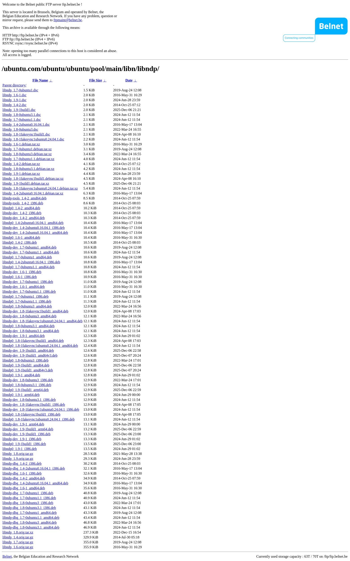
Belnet (7, 556)
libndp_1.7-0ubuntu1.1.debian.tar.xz (28, 159)
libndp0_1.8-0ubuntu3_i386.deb (25, 360)
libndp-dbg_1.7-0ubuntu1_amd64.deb (29, 513)
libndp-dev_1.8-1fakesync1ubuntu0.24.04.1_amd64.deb (42, 321)
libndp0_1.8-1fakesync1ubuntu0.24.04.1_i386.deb (38, 419)
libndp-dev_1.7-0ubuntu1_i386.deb (27, 282)
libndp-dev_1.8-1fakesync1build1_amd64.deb (35, 311)
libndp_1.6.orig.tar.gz (17, 547)
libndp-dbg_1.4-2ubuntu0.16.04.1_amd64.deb (35, 483)
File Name (40, 80)
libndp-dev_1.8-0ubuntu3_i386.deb (27, 380)
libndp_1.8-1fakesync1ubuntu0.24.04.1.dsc (33, 139)
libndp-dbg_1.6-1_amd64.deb (23, 488)
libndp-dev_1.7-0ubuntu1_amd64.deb (29, 247)
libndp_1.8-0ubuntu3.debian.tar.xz (27, 154)
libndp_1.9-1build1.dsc (18, 110)
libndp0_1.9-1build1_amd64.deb (25, 365)
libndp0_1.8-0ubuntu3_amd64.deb (27, 306)
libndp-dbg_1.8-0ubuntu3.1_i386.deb (29, 508)
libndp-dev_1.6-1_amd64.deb (23, 287)
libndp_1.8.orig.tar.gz (17, 454)
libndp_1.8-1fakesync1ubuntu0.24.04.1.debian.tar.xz (40, 188)
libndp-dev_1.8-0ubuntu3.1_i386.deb (29, 400)
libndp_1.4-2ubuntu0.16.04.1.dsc (26, 124)
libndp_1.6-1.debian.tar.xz (21, 144)
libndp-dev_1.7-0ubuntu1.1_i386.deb (29, 291)
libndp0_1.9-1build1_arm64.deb (25, 390)
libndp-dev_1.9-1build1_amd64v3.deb (29, 355)
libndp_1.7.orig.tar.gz (17, 542)
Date (129, 80)
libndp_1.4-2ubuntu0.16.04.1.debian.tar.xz (32, 193)
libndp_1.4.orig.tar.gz (17, 537)
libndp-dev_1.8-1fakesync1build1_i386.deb (33, 404)
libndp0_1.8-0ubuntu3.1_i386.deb (26, 385)
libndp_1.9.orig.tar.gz (17, 459)
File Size (95, 80)
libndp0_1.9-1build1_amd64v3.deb (27, 370)
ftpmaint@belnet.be (68, 20)
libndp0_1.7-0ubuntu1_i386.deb (25, 296)
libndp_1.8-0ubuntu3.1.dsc (21, 115)
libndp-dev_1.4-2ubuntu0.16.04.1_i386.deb (33, 228)
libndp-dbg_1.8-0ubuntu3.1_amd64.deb (30, 527)
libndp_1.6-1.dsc (14, 95)
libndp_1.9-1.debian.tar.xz (21, 174)
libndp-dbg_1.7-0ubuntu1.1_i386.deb (29, 498)
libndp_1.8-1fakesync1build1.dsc (26, 134)
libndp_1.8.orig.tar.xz (17, 532)
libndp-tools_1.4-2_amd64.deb (24, 198)
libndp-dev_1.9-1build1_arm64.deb (27, 429)
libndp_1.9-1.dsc (14, 100)
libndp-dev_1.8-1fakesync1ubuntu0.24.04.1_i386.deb (40, 409)
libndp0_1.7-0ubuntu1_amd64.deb (27, 257)
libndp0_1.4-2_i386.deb (19, 242)
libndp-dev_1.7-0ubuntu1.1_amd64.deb (30, 252)
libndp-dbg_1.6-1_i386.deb (22, 473)
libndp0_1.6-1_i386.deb (19, 277)
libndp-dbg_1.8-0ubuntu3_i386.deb (27, 503)
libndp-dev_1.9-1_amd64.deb (23, 336)
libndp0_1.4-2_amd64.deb (21, 208)
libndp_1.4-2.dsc (14, 105)
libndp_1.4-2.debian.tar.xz (21, 164)
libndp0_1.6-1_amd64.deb (21, 237)
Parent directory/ (14, 85)
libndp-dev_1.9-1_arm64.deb (23, 424)
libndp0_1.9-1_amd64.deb (21, 375)
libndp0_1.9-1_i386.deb (19, 449)
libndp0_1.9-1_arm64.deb (21, 395)
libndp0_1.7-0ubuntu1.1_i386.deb (26, 301)
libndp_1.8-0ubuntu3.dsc (20, 129)
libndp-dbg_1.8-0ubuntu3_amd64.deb (29, 522)
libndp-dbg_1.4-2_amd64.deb (23, 478)
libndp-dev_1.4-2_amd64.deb (23, 218)
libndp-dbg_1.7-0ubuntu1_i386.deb (27, 493)
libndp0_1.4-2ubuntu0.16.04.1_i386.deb (31, 262)
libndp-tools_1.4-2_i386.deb (22, 203)
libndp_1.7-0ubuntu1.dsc (20, 90)
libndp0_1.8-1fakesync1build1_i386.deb (31, 414)
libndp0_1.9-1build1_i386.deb (24, 444)
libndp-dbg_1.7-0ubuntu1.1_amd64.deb (30, 517)
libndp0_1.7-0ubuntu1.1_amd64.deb (28, 267)
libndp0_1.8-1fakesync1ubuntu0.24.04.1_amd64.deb (40, 345)
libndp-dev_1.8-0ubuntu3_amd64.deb (29, 316)
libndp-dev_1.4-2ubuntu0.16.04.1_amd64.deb (35, 232)
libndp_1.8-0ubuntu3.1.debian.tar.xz (28, 169)
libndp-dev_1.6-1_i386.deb (21, 272)
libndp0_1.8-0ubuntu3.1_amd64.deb (28, 326)
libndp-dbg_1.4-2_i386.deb (22, 463)
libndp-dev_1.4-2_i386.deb (21, 213)
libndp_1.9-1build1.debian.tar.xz (25, 183)
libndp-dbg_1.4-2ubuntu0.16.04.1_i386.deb (33, 468)
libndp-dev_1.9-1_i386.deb (21, 439)
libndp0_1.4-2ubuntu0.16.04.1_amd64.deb (32, 223)
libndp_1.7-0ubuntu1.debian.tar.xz (27, 149)
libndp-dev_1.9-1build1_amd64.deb (28, 350)
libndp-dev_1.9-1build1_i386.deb (26, 434)
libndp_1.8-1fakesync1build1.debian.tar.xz (33, 178)
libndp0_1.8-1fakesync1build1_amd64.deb (33, 341)
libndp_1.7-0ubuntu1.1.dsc (21, 119)
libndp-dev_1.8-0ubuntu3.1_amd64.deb (30, 331)
